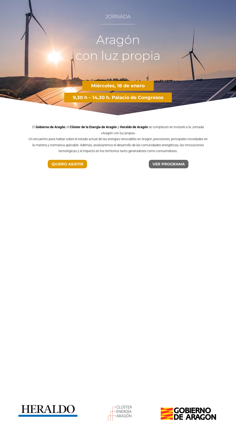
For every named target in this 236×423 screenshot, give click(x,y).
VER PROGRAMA (168, 164)
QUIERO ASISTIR (67, 164)
